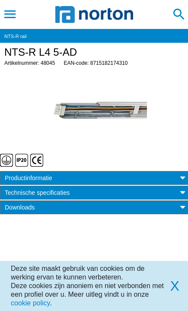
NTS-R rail (15, 36)
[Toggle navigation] (10, 14)
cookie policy (30, 303)
